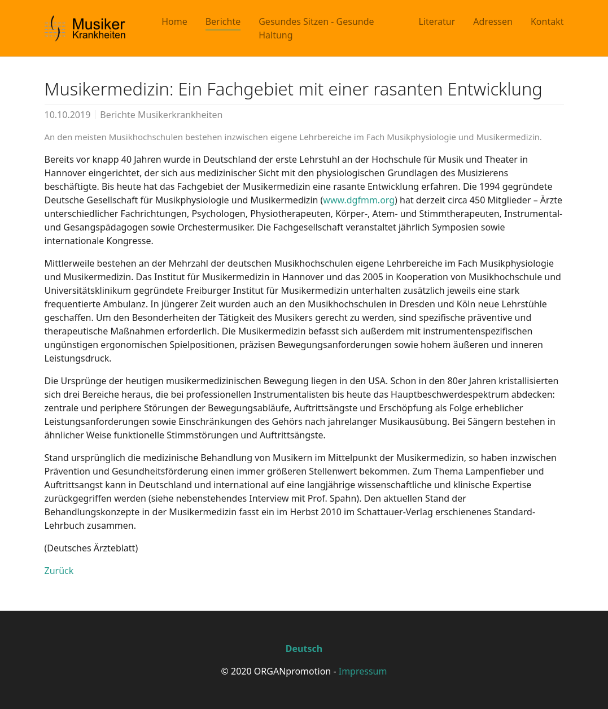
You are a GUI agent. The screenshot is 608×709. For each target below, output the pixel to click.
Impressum (363, 671)
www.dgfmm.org (359, 200)
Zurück (59, 570)
